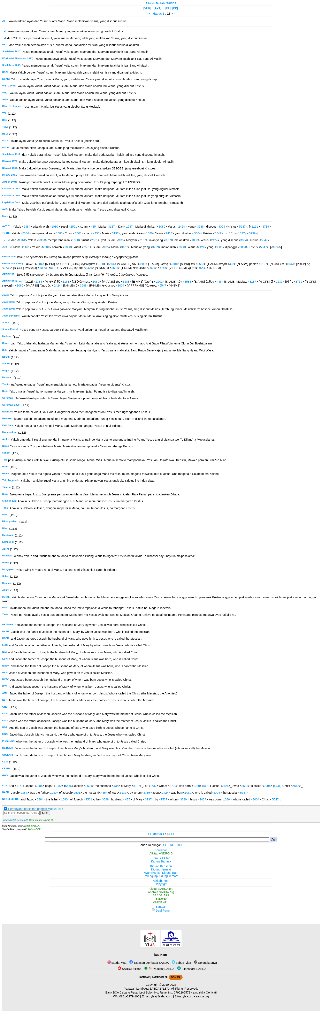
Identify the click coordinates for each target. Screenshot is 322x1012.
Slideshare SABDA (191, 969)
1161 (255, 226)
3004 (221, 226)
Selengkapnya (205, 962)
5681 (53, 267)
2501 (73, 226)
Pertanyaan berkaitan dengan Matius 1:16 (35, 809)
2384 (27, 226)
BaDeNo (161, 898)
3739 (265, 226)
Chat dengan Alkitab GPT (42, 820)
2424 (181, 226)
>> (173, 13)
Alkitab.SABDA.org (161, 888)
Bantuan (161, 906)
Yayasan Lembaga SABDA (149, 962)
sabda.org (202, 996)
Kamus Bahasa (161, 861)
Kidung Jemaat (161, 869)
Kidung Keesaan (161, 866)
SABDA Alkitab (129, 969)
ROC (180, 845)
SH (165, 845)
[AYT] (157, 8)
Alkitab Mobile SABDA (161, 3)
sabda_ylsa (116, 962)
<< (149, 13)
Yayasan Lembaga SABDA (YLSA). (147, 988)
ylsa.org (188, 996)
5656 (111, 264)
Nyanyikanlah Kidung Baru (161, 872)
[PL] (168, 8)
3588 (200, 226)
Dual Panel (161, 910)
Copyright (161, 884)
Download (161, 850)
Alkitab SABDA (31, 826)
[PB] (175, 8)
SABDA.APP (161, 895)
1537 (129, 226)
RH (172, 845)
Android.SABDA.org (161, 892)
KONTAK (144, 977)
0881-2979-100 (129, 996)
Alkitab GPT (34, 829)
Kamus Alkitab (161, 858)
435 (93, 226)
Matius (157, 13)
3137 (111, 226)
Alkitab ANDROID (161, 853)
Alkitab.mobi (161, 880)
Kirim (45, 812)
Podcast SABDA (159, 969)
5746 (163, 267)
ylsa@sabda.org (161, 996)
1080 (54, 226)
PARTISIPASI (159, 977)
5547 (242, 226)
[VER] (147, 8)
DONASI (175, 977)
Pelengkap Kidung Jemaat (161, 876)
